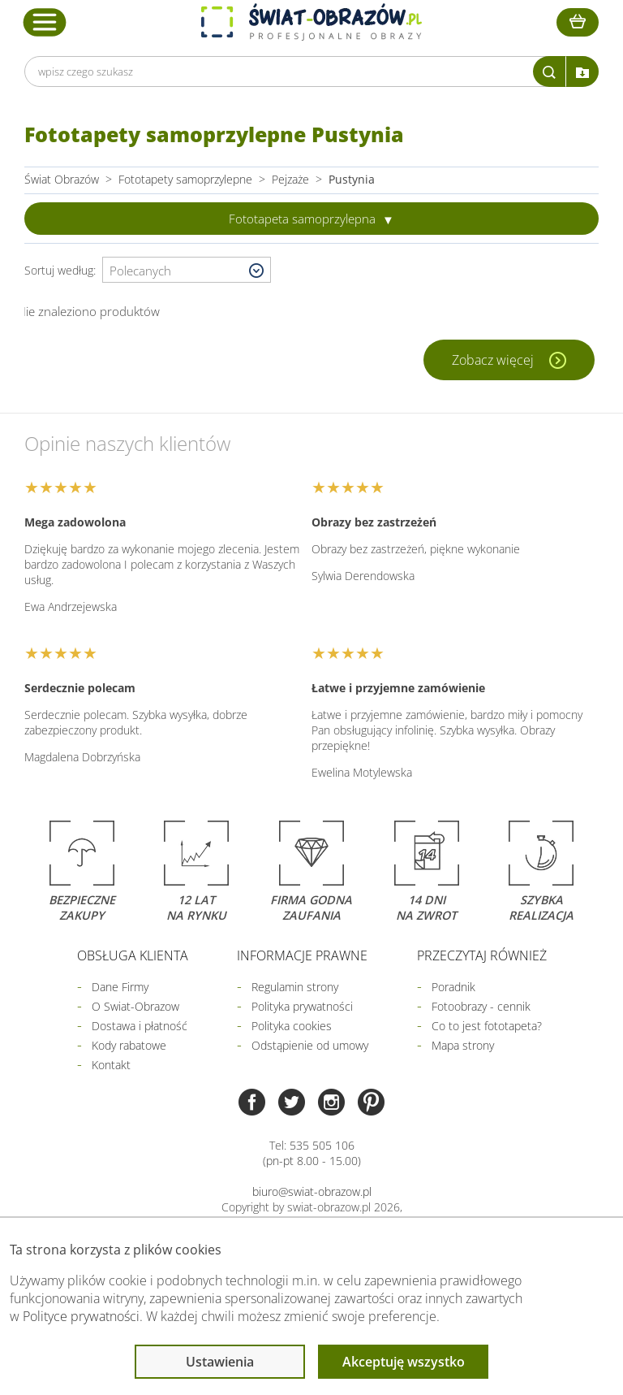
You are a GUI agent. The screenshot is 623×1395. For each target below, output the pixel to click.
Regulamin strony (294, 986)
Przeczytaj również (482, 955)
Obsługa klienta (132, 955)
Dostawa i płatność (139, 1025)
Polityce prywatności (81, 1316)
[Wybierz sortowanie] (186, 271)
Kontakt (111, 1064)
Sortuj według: (63, 270)
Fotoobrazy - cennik (481, 1006)
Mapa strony (463, 1045)
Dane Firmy (120, 986)
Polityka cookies (291, 1025)
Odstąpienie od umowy (309, 1045)
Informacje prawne (302, 955)
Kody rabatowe (129, 1045)
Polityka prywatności (302, 1006)
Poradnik (453, 986)
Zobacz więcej (494, 360)
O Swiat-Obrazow (135, 1006)
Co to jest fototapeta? (487, 1025)
